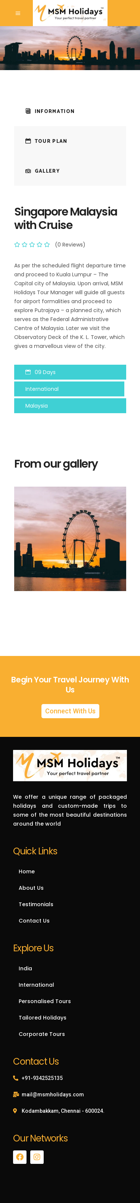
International (36, 985)
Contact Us (34, 920)
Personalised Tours (45, 1001)
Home (27, 871)
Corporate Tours (42, 1034)
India (25, 968)
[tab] (70, 111)
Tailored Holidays (42, 1017)
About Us (31, 888)
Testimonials (36, 904)
